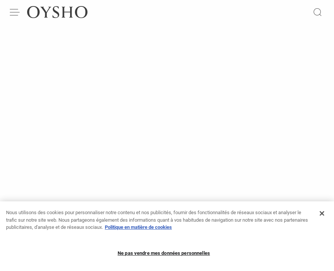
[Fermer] (322, 217)
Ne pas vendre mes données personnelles (164, 257)
